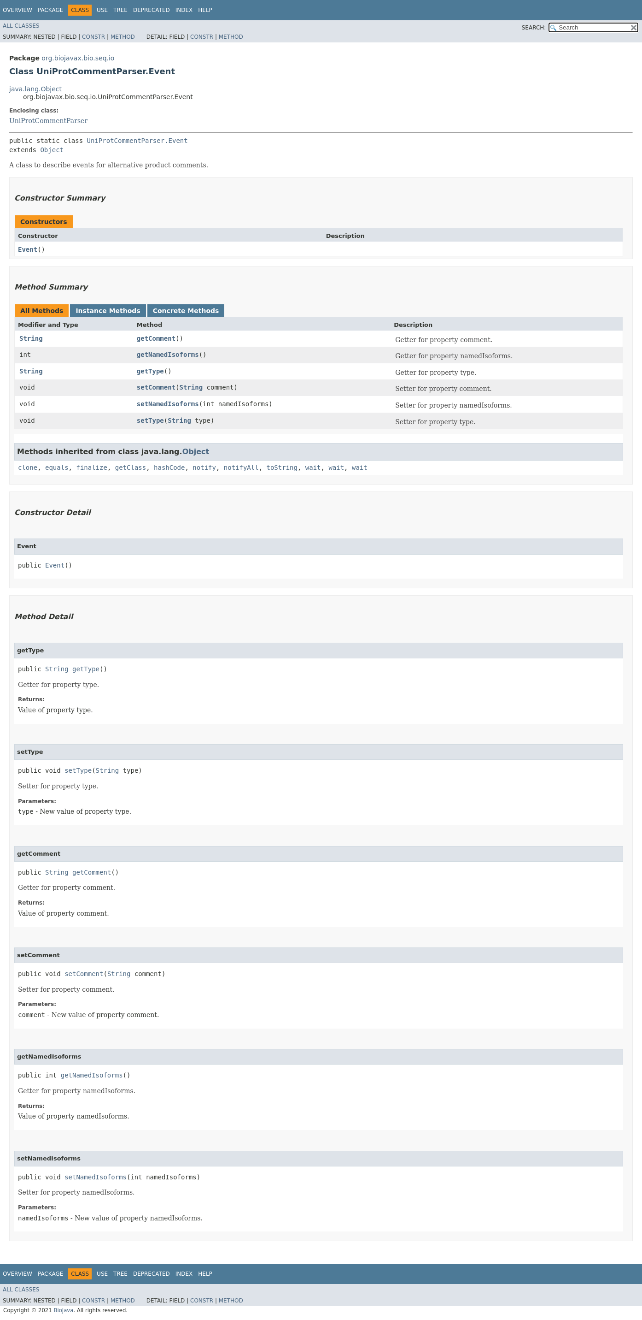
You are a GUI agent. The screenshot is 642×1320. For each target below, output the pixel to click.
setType (150, 420)
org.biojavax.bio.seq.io (77, 58)
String (31, 338)
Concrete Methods (186, 310)
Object (52, 150)
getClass (130, 467)
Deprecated (151, 10)
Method (123, 37)
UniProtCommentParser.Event (137, 140)
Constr (93, 37)
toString (282, 467)
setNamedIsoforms (168, 404)
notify (204, 467)
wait (313, 467)
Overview (17, 10)
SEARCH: (534, 27)
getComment (156, 338)
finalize (91, 467)
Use (102, 10)
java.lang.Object (35, 89)
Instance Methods (108, 310)
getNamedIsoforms (168, 354)
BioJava (63, 1310)
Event (27, 249)
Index (184, 10)
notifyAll (241, 467)
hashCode (169, 467)
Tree (120, 10)
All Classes (21, 26)
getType (150, 371)
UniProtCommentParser (48, 120)
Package (50, 10)
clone (27, 467)
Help (205, 10)
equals (57, 467)
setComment (156, 387)
